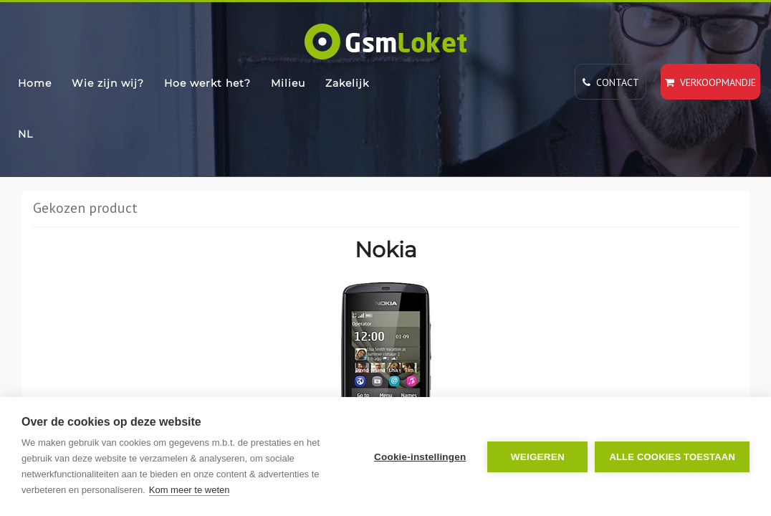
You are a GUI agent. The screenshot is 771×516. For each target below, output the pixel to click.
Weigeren (538, 457)
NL (25, 134)
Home (35, 83)
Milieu (288, 83)
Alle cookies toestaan (672, 457)
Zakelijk (347, 83)
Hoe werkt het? (207, 83)
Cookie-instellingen (420, 457)
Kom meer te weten (189, 489)
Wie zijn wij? (108, 83)
